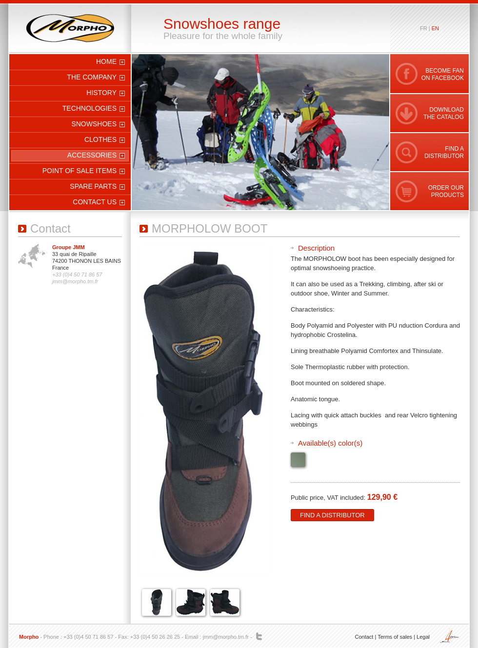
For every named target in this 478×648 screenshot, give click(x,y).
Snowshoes (94, 124)
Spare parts (93, 186)
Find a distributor (332, 515)
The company (92, 77)
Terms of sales (395, 637)
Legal (423, 637)
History (101, 93)
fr (423, 28)
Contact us (95, 202)
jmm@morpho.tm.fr (226, 637)
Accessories (92, 155)
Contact (364, 637)
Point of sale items (79, 171)
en (435, 28)
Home (106, 61)
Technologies (89, 108)
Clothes (100, 139)
